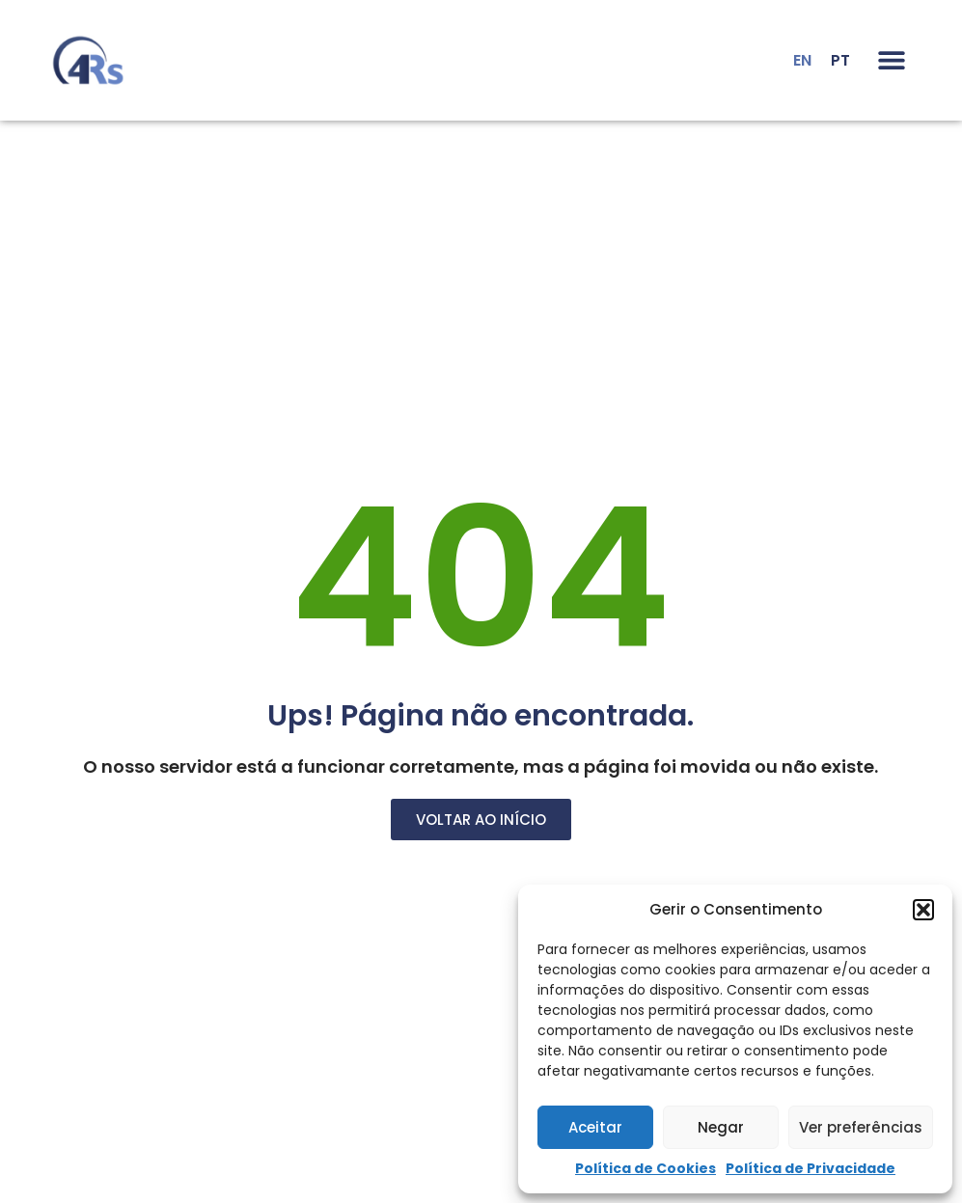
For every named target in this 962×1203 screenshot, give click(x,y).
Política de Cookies (645, 1168)
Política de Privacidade (810, 1168)
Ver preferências (860, 1127)
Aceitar (595, 1127)
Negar (721, 1127)
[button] (923, 909)
